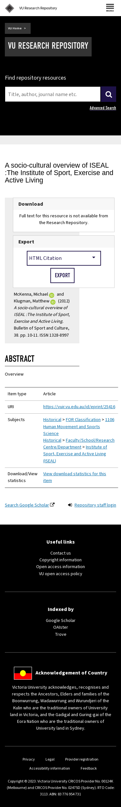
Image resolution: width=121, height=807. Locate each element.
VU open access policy (60, 574)
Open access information (60, 567)
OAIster (60, 627)
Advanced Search (103, 108)
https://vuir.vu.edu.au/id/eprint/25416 (79, 407)
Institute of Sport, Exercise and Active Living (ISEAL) (75, 454)
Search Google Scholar (27, 505)
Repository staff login (95, 505)
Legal (50, 759)
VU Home (15, 28)
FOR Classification (83, 420)
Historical (52, 420)
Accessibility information (49, 768)
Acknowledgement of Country (71, 672)
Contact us (60, 553)
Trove (60, 634)
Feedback (89, 768)
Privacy (29, 759)
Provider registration (81, 759)
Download (30, 204)
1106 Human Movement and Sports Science (78, 427)
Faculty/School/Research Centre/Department (79, 443)
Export (26, 241)
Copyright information (60, 560)
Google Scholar (61, 620)
